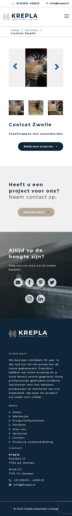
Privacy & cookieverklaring (32, 441)
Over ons (19, 429)
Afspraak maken (34, 212)
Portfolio (19, 424)
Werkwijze (20, 416)
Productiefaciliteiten (28, 420)
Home (17, 412)
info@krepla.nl (59, 3)
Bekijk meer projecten (38, 146)
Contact (18, 437)
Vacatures (20, 433)
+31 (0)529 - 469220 (28, 3)
